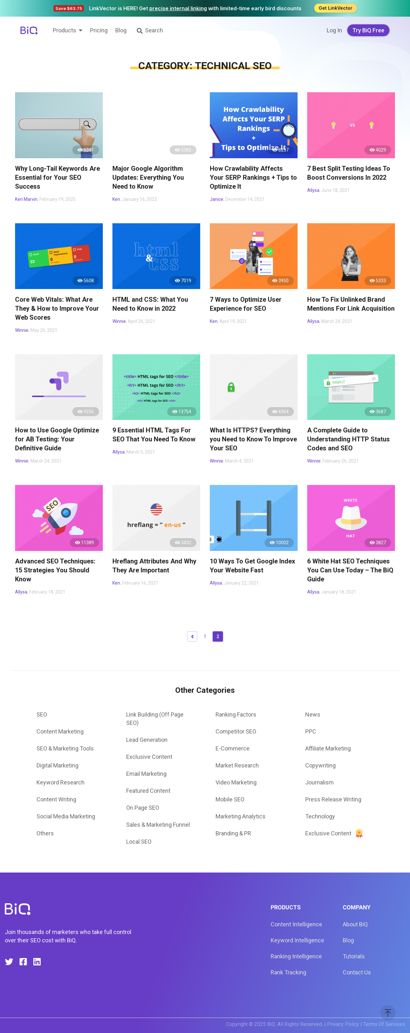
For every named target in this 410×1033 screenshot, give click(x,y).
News (312, 714)
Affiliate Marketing (328, 748)
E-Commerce (233, 748)
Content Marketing (60, 731)
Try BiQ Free (368, 30)
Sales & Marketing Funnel (158, 824)
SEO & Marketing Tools (65, 748)
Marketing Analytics (241, 816)
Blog (121, 30)
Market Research (237, 765)
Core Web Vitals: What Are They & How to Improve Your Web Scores (57, 308)
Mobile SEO (230, 799)
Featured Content (148, 790)
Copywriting (320, 765)
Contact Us (357, 972)
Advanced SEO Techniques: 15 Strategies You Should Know (55, 570)
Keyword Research (61, 782)
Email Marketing (146, 773)
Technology (320, 816)
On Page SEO (142, 807)
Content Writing (56, 799)
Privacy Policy (343, 1024)
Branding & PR (233, 833)
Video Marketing (236, 782)
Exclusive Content (149, 756)
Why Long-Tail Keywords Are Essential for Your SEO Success (57, 177)
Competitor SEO (236, 731)
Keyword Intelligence (297, 940)
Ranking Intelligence (296, 956)
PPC (310, 731)
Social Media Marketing (66, 816)
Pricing (99, 30)
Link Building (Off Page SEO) (155, 718)
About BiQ (355, 924)
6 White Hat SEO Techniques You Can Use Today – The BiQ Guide (350, 570)
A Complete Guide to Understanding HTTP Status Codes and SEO (348, 439)
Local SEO (139, 841)
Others (45, 833)
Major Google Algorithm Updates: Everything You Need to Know (148, 177)
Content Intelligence (296, 924)
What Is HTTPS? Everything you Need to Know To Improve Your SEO (253, 439)
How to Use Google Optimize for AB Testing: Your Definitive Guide (57, 439)
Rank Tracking (288, 972)
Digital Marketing (57, 765)
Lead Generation (147, 739)
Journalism (319, 782)
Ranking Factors (236, 714)
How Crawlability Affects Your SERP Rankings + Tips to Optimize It (253, 177)
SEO (42, 714)
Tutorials (354, 956)
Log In (334, 30)
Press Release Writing (333, 799)
